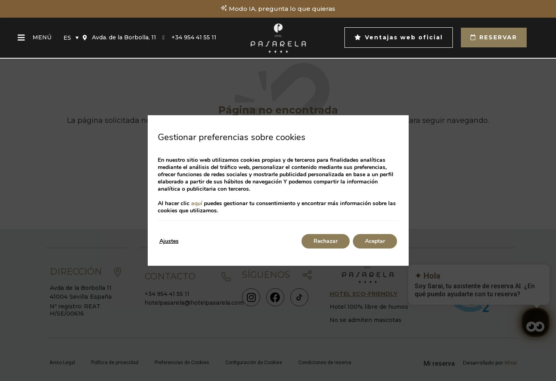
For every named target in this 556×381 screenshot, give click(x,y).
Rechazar (326, 241)
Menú (42, 37)
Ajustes (169, 241)
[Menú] (21, 38)
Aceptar (375, 241)
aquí (196, 203)
